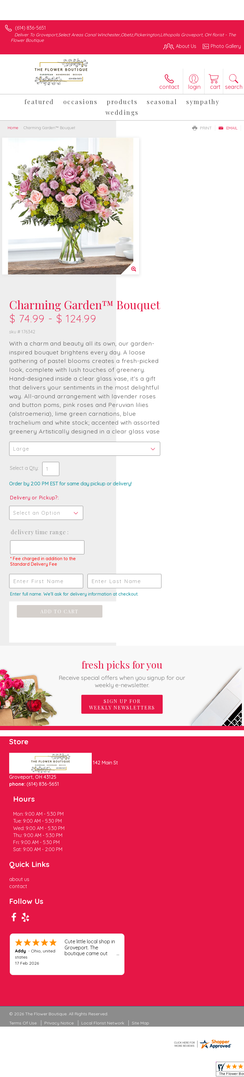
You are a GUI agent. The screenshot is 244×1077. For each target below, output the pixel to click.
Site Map (140, 881)
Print (202, 128)
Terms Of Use (23, 881)
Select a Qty (140, 362)
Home (13, 127)
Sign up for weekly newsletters (122, 627)
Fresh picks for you (122, 596)
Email (228, 128)
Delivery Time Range (144, 438)
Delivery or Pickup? (150, 398)
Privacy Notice (59, 881)
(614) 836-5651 (30, 28)
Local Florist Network (102, 881)
